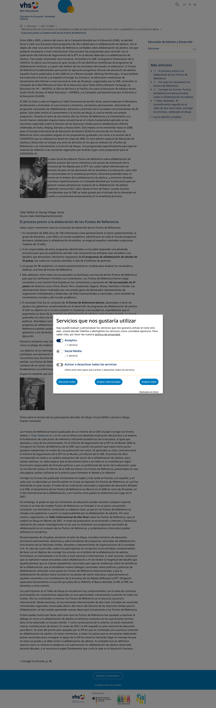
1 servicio (71, 345)
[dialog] (108, 354)
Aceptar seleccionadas (108, 381)
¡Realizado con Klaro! (149, 391)
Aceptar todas (149, 381)
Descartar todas (67, 381)
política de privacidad (107, 334)
